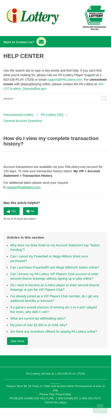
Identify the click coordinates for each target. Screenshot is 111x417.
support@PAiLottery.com (64, 79)
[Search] (44, 98)
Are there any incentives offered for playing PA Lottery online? (53, 331)
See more (17, 341)
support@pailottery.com (23, 187)
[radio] (11, 211)
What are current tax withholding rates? (38, 318)
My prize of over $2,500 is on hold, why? (38, 325)
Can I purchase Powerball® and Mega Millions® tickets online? (54, 267)
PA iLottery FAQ (52, 114)
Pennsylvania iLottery (19, 114)
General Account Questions (22, 121)
